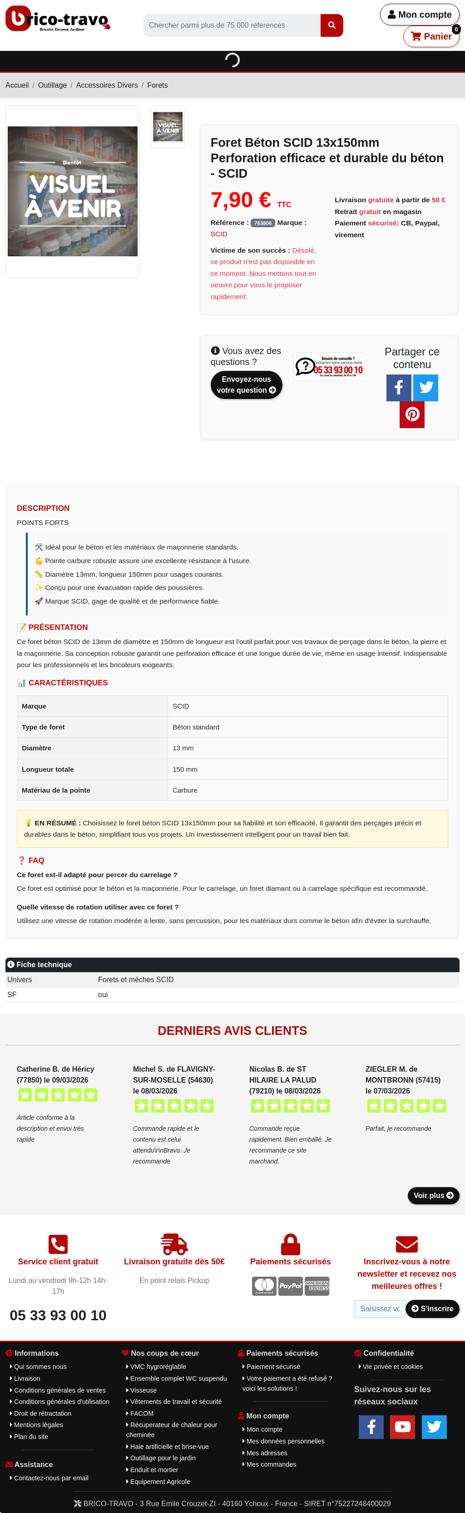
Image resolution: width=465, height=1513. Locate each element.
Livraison (25, 1378)
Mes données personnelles (283, 1441)
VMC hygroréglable (156, 1366)
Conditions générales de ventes (58, 1390)
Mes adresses (264, 1453)
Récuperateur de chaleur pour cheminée (171, 1429)
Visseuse (141, 1390)
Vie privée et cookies (391, 1366)
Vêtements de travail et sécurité (174, 1401)
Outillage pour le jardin (161, 1458)
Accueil (17, 85)
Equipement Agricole (158, 1481)
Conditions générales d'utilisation (59, 1401)
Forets (157, 85)
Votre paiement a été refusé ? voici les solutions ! (287, 1383)
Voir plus (434, 1195)
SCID (219, 234)
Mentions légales (36, 1424)
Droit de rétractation (40, 1413)
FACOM (139, 1413)
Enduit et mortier (152, 1469)
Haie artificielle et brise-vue (167, 1446)
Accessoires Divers (107, 85)
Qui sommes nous (38, 1366)
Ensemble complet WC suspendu (176, 1378)
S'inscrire (432, 1309)
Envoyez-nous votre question (247, 384)
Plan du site (29, 1436)
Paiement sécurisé (271, 1366)
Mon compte (420, 15)
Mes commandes (269, 1464)
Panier (435, 33)
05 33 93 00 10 (58, 1315)
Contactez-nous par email (49, 1478)
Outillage (52, 85)
